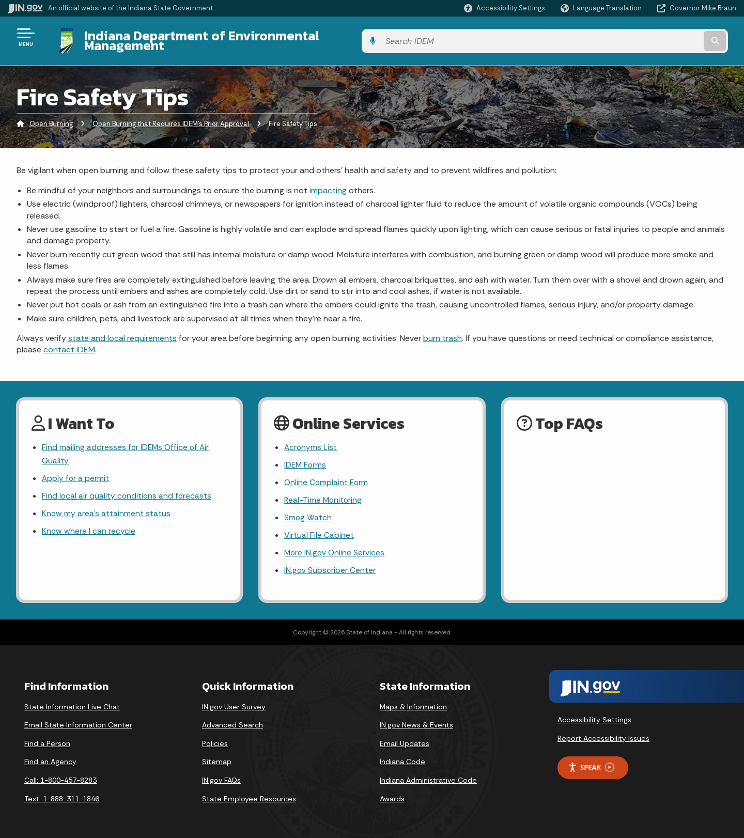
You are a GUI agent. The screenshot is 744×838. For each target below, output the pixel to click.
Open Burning (51, 116)
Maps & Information (413, 703)
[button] (504, 8)
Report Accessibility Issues (603, 735)
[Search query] (652, 37)
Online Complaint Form (326, 476)
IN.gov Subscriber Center (330, 567)
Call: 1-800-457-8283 (60, 776)
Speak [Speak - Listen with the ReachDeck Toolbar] (591, 764)
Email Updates (404, 739)
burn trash (442, 330)
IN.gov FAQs (221, 776)
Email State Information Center (78, 721)
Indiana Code (402, 758)
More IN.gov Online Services (335, 549)
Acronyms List (311, 439)
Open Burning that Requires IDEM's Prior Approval (170, 116)
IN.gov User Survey (234, 703)
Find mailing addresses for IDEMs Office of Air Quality (127, 446)
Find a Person (47, 739)
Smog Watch (308, 512)
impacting (328, 182)
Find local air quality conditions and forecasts (127, 490)
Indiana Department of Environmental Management (233, 36)
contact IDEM (69, 341)
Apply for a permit (76, 472)
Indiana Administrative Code (428, 776)
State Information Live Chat (72, 703)
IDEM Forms (306, 458)
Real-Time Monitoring (324, 494)
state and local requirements (122, 330)
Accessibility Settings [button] (594, 716)
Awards (392, 795)
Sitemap (216, 758)
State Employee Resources (249, 795)
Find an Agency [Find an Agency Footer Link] (50, 758)
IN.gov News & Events (416, 721)
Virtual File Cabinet (319, 530)
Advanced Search (232, 721)
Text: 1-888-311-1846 (61, 795)
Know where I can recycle (89, 526)
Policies (215, 739)
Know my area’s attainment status (106, 508)
